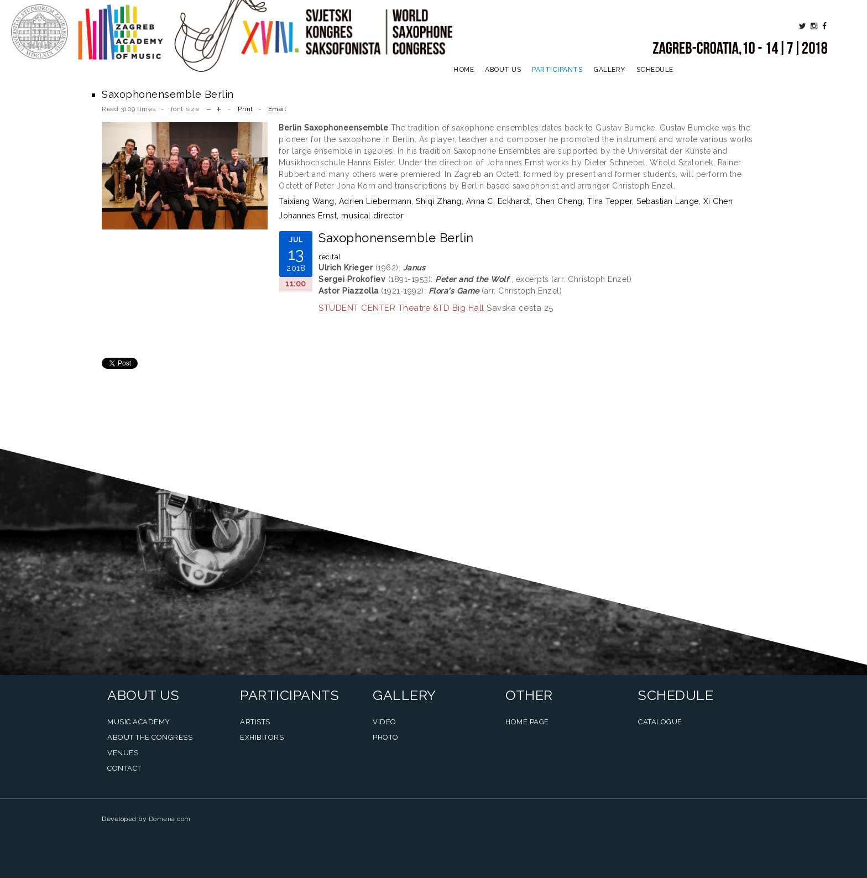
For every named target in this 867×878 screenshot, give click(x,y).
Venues (122, 753)
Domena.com (170, 819)
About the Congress (149, 737)
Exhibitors (262, 737)
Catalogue (660, 722)
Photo (386, 737)
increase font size (219, 108)
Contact (124, 768)
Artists (255, 722)
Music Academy (138, 722)
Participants (557, 70)
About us (503, 70)
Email (277, 109)
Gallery (609, 70)
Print (245, 109)
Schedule (654, 70)
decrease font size (209, 108)
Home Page (527, 722)
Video (384, 722)
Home (463, 70)
